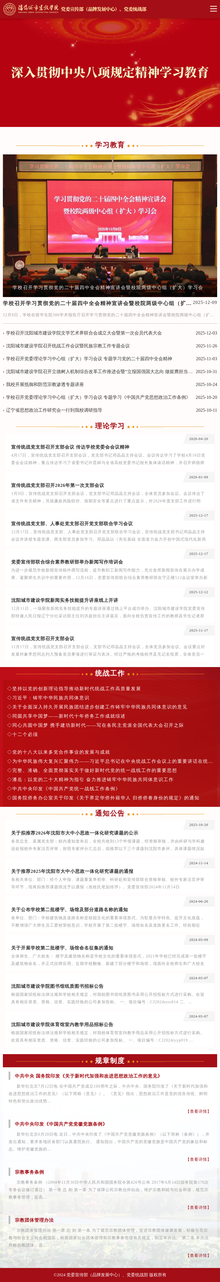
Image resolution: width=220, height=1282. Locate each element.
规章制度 (110, 1060)
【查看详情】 (198, 1111)
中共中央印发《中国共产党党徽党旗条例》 (61, 1124)
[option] (110, 225)
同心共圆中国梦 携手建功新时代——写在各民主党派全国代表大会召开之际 (98, 725)
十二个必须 (25, 734)
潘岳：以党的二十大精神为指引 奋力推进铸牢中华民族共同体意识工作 (93, 779)
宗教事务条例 (29, 1172)
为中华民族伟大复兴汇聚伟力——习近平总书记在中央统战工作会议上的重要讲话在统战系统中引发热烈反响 (112, 761)
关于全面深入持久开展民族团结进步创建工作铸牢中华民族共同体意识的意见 (100, 706)
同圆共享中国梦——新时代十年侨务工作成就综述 (69, 716)
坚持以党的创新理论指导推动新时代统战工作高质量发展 (76, 688)
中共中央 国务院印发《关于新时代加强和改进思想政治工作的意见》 (88, 1076)
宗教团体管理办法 (34, 1220)
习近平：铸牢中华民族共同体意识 (51, 697)
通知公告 (110, 813)
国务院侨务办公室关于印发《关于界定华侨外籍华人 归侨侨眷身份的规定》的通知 (106, 797)
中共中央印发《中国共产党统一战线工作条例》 (66, 788)
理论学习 (110, 426)
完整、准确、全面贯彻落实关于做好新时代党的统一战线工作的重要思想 (94, 770)
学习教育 (110, 145)
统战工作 (110, 673)
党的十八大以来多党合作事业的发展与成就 (61, 752)
